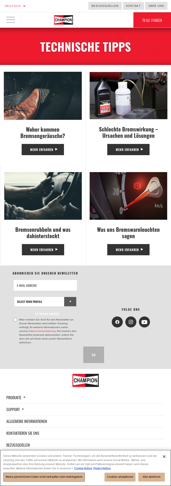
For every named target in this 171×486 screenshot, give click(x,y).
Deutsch (13, 6)
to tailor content (47, 314)
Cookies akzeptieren (120, 477)
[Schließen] (164, 456)
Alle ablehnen (151, 477)
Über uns (156, 6)
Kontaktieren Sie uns (22, 433)
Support (15, 409)
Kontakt (133, 6)
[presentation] (46, 355)
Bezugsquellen (105, 6)
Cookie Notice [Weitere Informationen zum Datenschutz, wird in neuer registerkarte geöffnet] (83, 468)
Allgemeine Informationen (26, 421)
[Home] (63, 20)
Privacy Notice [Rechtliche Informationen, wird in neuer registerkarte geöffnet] (102, 468)
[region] (85, 468)
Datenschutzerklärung (42, 331)
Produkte (16, 397)
